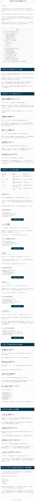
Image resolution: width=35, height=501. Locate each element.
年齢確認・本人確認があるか (10, 35)
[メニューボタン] (1, 1)
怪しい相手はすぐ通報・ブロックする (12, 53)
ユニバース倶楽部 (9, 43)
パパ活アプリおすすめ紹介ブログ (17, 1)
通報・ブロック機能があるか (10, 36)
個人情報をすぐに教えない (10, 49)
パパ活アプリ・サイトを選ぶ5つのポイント (11, 32)
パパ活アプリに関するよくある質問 (10, 54)
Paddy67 (7, 44)
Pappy (3, 176)
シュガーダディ (8, 46)
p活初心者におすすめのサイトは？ (11, 57)
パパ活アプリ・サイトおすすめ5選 (10, 40)
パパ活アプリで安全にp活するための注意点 (11, 48)
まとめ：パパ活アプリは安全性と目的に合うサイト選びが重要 (14, 61)
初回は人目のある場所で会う (10, 50)
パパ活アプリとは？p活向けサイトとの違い (11, 31)
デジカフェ (8, 45)
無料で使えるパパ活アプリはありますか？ (12, 58)
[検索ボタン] (34, 1)
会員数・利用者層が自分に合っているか (12, 34)
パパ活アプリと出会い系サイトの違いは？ (12, 59)
